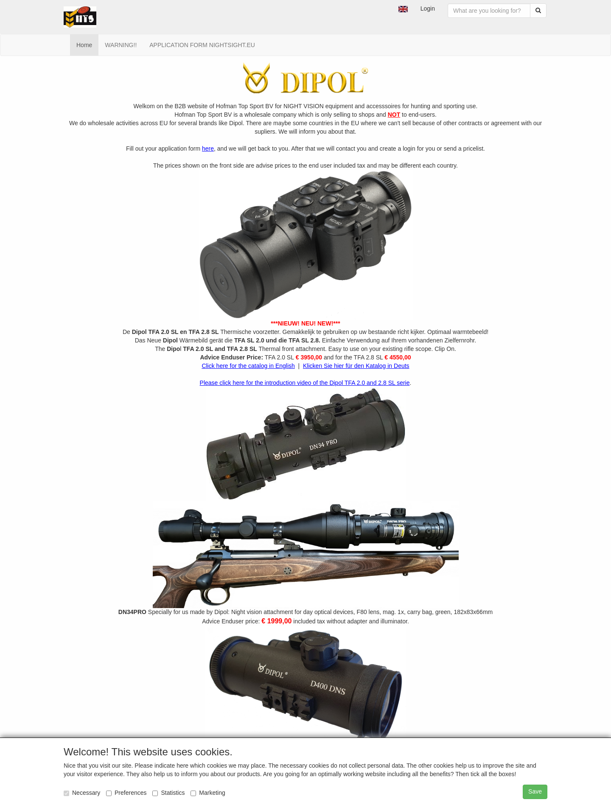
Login (427, 8)
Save (535, 791)
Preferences (126, 792)
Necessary (82, 792)
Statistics (168, 792)
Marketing (208, 792)
